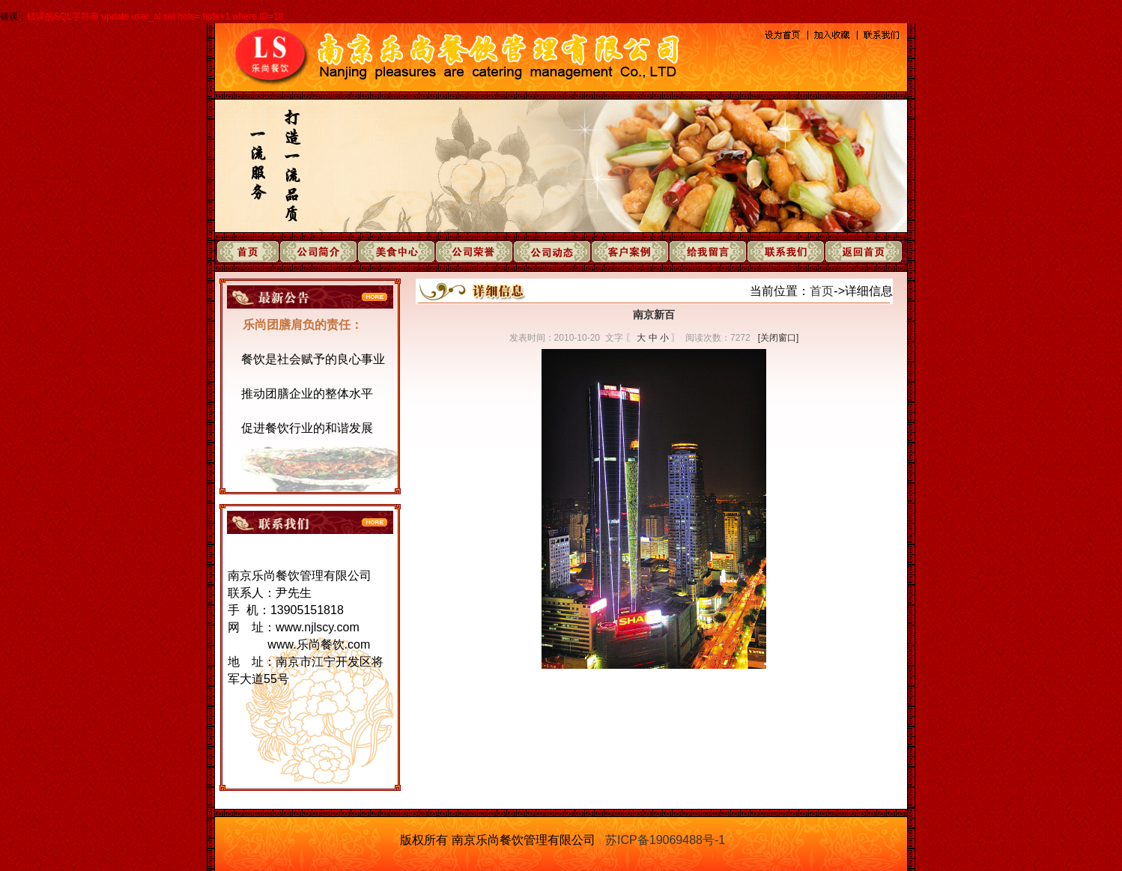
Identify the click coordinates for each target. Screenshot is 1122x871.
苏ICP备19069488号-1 (665, 840)
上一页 (630, 704)
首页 (822, 291)
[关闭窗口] (778, 338)
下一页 (678, 704)
